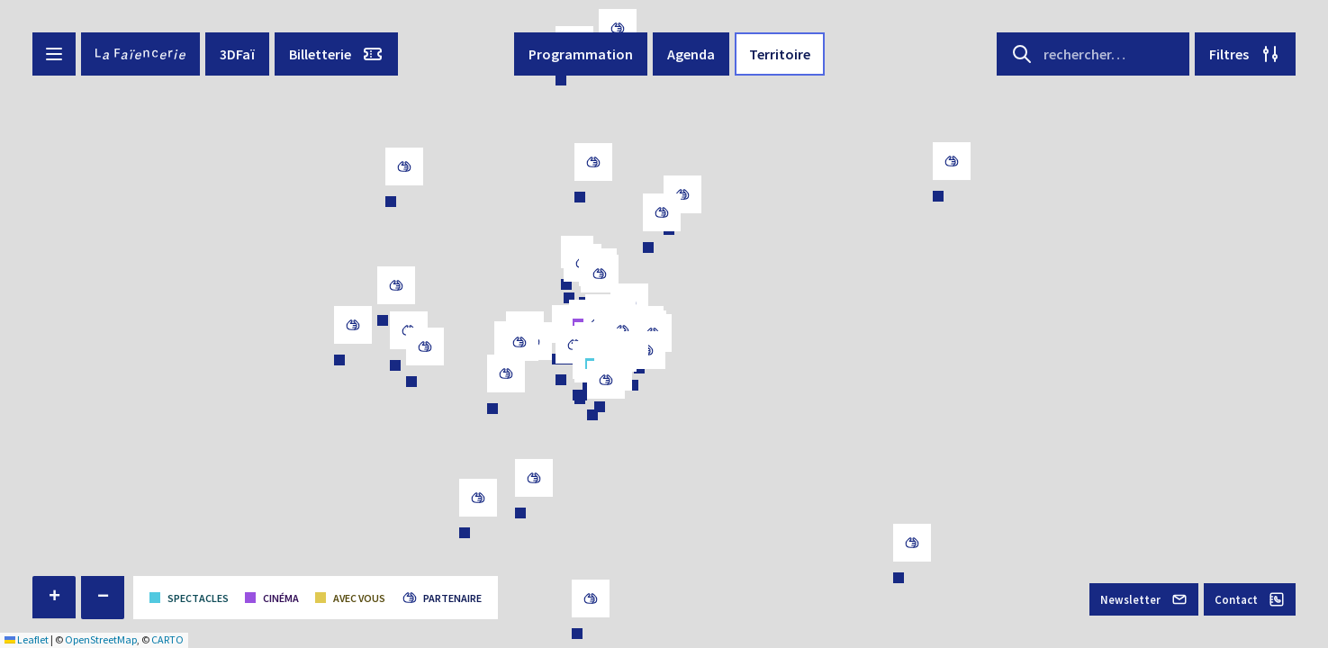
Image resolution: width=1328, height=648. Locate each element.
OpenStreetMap (101, 639)
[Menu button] (54, 54)
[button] (54, 597)
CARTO (167, 639)
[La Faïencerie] (140, 54)
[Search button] (1022, 54)
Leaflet (27, 639)
